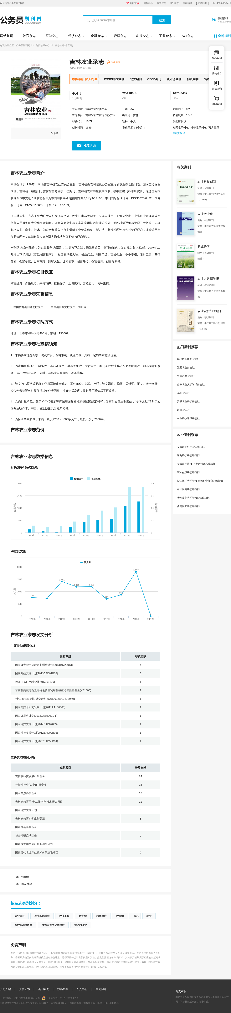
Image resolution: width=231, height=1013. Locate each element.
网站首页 (6, 36)
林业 (148, 916)
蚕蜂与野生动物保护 (53, 925)
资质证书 (24, 989)
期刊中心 (148, 3)
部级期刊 (192, 79)
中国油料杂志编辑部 (188, 489)
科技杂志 (142, 36)
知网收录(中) (42, 45)
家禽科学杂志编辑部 (188, 455)
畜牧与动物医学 (23, 925)
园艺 (136, 916)
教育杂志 (29, 36)
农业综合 (20, 916)
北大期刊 (136, 79)
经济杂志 (74, 36)
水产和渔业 (80, 925)
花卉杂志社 (183, 392)
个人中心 (81, 989)
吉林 (135, 115)
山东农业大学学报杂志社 (191, 384)
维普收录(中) (198, 127)
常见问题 (101, 989)
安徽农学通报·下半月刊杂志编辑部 (196, 463)
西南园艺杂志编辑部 (188, 506)
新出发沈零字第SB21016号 (35, 1003)
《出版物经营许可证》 (37, 953)
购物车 (135, 3)
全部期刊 (224, 36)
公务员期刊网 (23, 45)
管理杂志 (120, 36)
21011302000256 (69, 998)
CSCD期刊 (154, 79)
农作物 (120, 916)
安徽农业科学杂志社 (188, 401)
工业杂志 (165, 36)
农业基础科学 (41, 916)
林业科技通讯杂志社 (188, 418)
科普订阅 (161, 3)
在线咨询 (224, 20)
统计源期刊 (174, 79)
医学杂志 (52, 36)
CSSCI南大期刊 (114, 79)
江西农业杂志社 (186, 367)
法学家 (20, 877)
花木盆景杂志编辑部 (188, 472)
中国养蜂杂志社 (186, 376)
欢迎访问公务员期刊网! (12, 3)
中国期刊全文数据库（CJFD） (69, 307)
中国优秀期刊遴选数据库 (28, 307)
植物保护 (101, 916)
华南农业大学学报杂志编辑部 (193, 497)
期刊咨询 (43, 989)
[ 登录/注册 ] (202, 3)
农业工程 (64, 916)
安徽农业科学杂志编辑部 (191, 446)
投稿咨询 (89, 145)
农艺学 (83, 916)
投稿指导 (187, 3)
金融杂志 (97, 36)
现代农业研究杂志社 (188, 359)
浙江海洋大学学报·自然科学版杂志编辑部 (200, 480)
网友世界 (21, 883)
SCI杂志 (174, 3)
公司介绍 (5, 989)
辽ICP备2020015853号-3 (26, 998)
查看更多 (179, 133)
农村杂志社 (183, 409)
